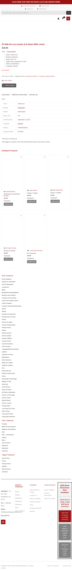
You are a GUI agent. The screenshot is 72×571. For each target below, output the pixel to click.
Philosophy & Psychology (9, 379)
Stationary (5, 445)
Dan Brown (33, 190)
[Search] (68, 13)
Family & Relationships (8, 325)
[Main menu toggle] (68, 18)
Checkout (42, 9)
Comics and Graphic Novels (10, 300)
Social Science (6, 387)
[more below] (11, 51)
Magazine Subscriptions (9, 429)
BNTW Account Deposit (8, 426)
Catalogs (4, 424)
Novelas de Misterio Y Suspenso (35, 76)
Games (4, 330)
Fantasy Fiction (6, 327)
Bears (3, 440)
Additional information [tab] (20, 94)
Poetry (4, 376)
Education (45, 6)
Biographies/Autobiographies (10, 292)
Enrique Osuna (11, 248)
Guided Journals (6, 333)
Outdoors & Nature (7, 365)
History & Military (7, 338)
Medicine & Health (7, 362)
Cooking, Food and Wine (9, 298)
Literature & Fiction (7, 354)
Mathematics (5, 357)
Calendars (5, 451)
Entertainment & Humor (9, 316)
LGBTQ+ (4, 352)
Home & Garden (6, 335)
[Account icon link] (58, 18)
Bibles (3, 289)
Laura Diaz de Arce (36, 250)
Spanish (20, 123)
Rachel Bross (10, 191)
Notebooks (5, 448)
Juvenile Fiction (6, 341)
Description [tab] (6, 94)
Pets (3, 368)
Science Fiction (6, 397)
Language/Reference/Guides (10, 349)
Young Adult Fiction (7, 414)
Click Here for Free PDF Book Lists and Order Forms (36, 2)
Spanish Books (6, 400)
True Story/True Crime (8, 408)
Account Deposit (29, 6)
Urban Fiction (6, 411)
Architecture (5, 287)
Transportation (6, 406)
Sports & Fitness (7, 389)
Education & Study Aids (9, 314)
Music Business (6, 360)
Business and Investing (8, 295)
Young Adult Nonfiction (8, 416)
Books (23, 76)
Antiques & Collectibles (8, 281)
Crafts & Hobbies (7, 303)
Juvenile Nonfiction (7, 343)
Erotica (4, 319)
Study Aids (5, 384)
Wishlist (30, 9)
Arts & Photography (7, 284)
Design (4, 311)
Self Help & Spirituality (8, 392)
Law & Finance (6, 346)
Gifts (3, 432)
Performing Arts (6, 370)
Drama (4, 308)
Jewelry (4, 437)
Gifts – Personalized (8, 434)
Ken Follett (8, 80)
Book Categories (7, 279)
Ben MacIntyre (58, 190)
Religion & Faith (6, 381)
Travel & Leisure (6, 403)
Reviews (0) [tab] (33, 94)
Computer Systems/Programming (11, 306)
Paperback (21, 108)
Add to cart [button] (8, 204)
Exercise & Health (7, 322)
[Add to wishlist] (9, 85)
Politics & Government (8, 373)
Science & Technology (8, 395)
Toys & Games (6, 443)
